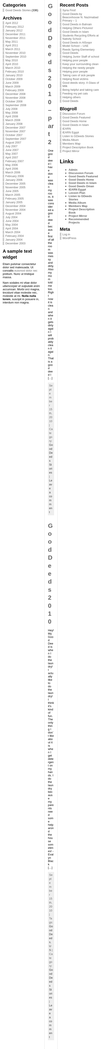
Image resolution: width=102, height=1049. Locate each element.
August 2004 (13, 213)
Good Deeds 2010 (50, 573)
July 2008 (11, 109)
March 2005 (12, 194)
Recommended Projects (79, 221)
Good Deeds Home (74, 121)
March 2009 (12, 86)
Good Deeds (51, 934)
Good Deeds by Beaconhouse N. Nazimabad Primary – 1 (80, 17)
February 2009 (14, 90)
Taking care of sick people (78, 75)
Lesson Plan (77, 192)
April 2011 (11, 45)
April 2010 (11, 64)
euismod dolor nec (26, 270)
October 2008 (14, 101)
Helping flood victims (75, 79)
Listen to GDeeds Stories (78, 136)
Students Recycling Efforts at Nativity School (80, 37)
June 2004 (12, 221)
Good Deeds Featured (76, 117)
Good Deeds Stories (18, 10)
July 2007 (11, 146)
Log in (66, 234)
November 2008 (15, 97)
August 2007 (13, 142)
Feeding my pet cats (75, 93)
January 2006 (14, 179)
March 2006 (12, 172)
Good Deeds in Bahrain (77, 24)
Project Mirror (70, 151)
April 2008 (11, 116)
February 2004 (14, 236)
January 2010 (14, 75)
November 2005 (15, 187)
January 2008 (14, 123)
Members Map (71, 143)
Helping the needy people (78, 67)
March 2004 (12, 232)
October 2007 (14, 135)
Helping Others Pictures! (77, 28)
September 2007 (15, 138)
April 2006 (11, 168)
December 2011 (15, 34)
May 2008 (11, 112)
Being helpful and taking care (80, 89)
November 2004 (15, 209)
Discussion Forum (73, 113)
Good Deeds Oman (81, 186)
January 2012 (14, 30)
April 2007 (11, 157)
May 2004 (11, 224)
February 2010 (14, 71)
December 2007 (15, 127)
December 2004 (15, 206)
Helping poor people (75, 60)
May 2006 (11, 165)
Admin (73, 169)
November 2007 (15, 131)
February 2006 (14, 176)
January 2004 (14, 239)
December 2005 (15, 183)
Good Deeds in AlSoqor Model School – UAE (77, 44)
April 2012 (11, 23)
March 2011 (12, 49)
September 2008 (15, 105)
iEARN (66, 128)
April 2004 (11, 228)
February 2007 (14, 161)
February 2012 (14, 26)
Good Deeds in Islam (75, 31)
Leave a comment (50, 496)
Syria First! (69, 10)
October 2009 (14, 79)
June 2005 (12, 191)
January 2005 (14, 202)
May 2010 (11, 60)
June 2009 (12, 82)
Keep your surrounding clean (80, 64)
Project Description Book (77, 147)
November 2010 (15, 52)
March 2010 (12, 67)
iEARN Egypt (70, 132)
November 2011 (15, 38)
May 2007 (11, 153)
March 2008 (12, 120)
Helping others (71, 97)
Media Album (70, 140)
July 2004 (11, 217)
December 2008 (15, 94)
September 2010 (15, 56)
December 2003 (15, 243)
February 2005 (14, 198)
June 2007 (12, 150)
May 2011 (11, 41)
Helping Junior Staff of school (80, 56)
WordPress (69, 238)
